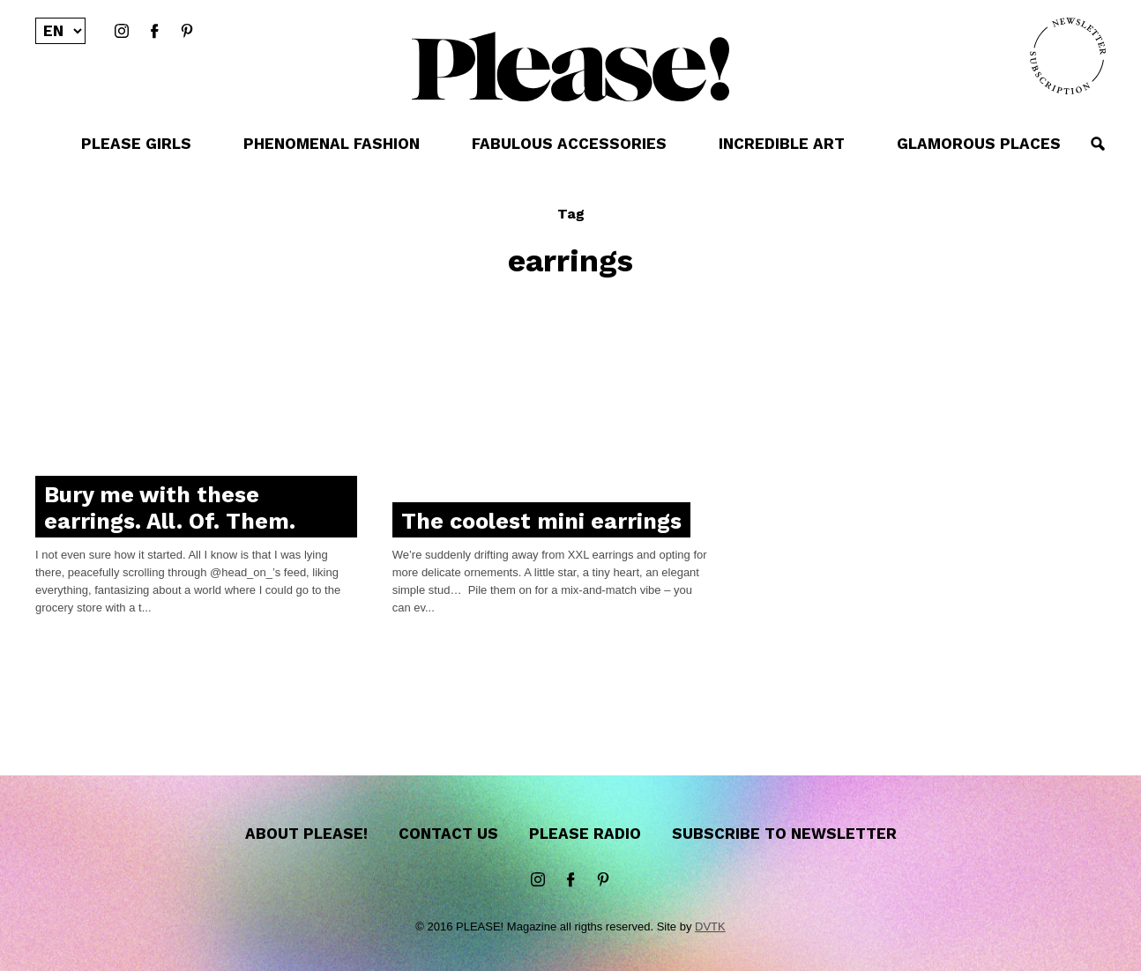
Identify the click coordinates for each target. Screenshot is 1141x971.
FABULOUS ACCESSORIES (569, 143)
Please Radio (585, 833)
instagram (122, 31)
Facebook (154, 31)
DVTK (710, 926)
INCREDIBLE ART (782, 143)
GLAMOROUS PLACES (979, 143)
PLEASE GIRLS (136, 143)
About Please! (306, 833)
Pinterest (187, 31)
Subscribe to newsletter (784, 833)
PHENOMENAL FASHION (331, 143)
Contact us (448, 833)
